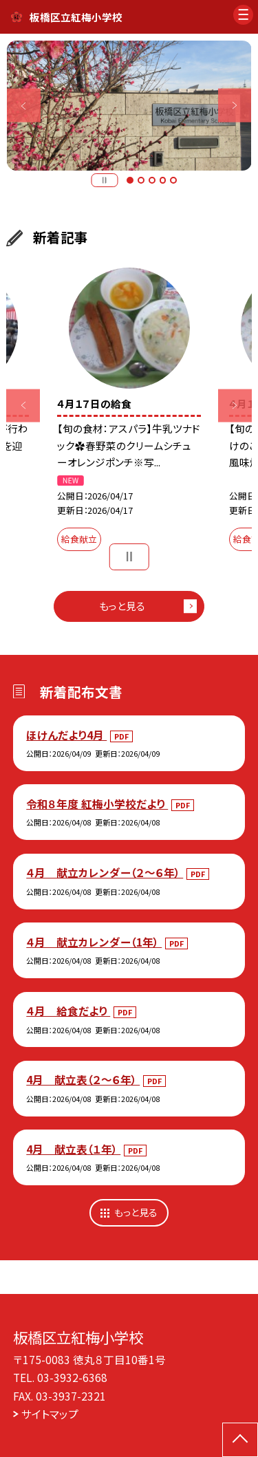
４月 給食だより (68, 1010)
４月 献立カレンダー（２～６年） (104, 872)
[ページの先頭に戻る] (240, 1439)
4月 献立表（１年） (73, 1148)
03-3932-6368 (72, 1377)
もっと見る (122, 605)
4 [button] (163, 180)
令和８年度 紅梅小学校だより (97, 803)
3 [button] (152, 180)
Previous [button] (24, 105)
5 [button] (173, 180)
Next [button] (235, 105)
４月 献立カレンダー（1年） (94, 941)
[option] (129, 106)
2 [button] (141, 180)
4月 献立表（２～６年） (83, 1079)
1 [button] (130, 180)
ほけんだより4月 (66, 734)
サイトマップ (49, 1413)
